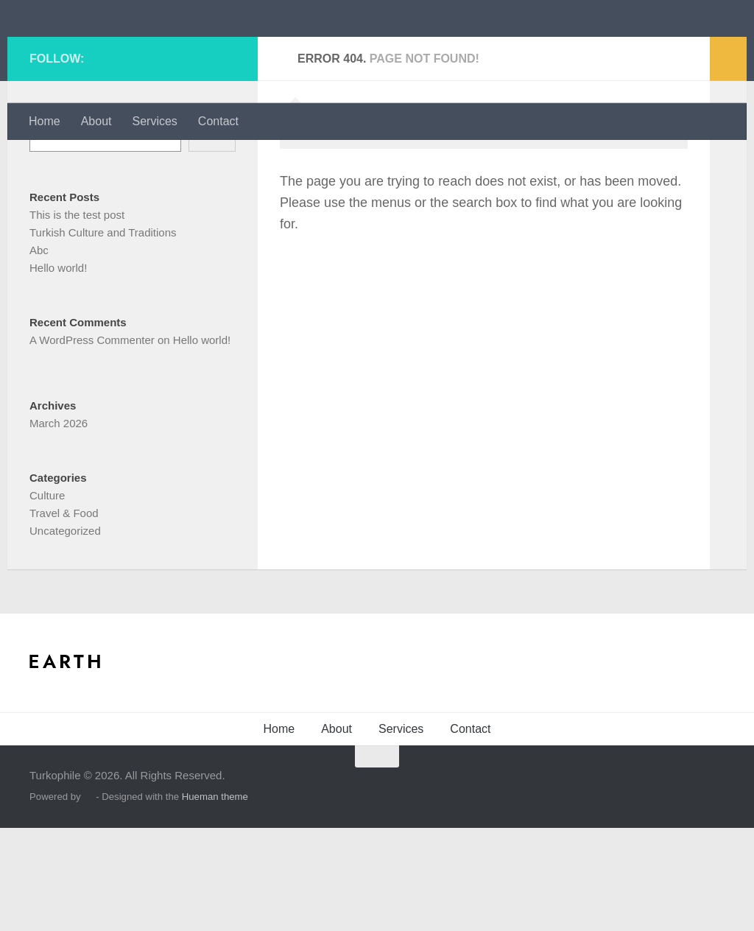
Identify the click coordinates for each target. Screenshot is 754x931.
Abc (39, 353)
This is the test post (76, 318)
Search (47, 214)
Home (44, 121)
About (96, 121)
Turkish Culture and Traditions (103, 335)
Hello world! (58, 371)
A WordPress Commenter (92, 443)
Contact (218, 121)
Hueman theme (215, 899)
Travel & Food (64, 616)
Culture (47, 598)
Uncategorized (65, 634)
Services (155, 121)
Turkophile (105, 51)
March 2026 (58, 526)
